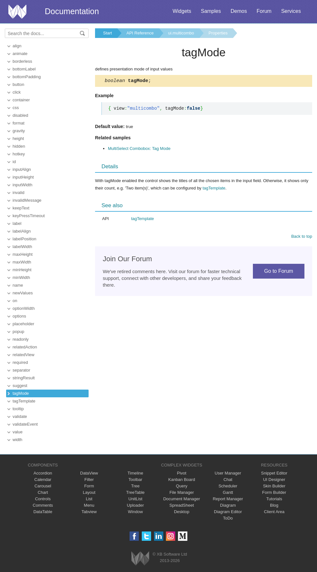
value (18, 431)
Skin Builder (274, 486)
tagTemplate (24, 401)
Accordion (43, 473)
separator (21, 370)
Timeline (135, 473)
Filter (89, 479)
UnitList (135, 498)
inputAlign (22, 169)
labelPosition (24, 238)
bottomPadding (27, 76)
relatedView (23, 354)
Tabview (89, 511)
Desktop (181, 511)
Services (291, 11)
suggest (20, 385)
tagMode (21, 393)
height (18, 138)
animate (20, 53)
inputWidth (22, 184)
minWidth (21, 277)
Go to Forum (278, 272)
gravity (19, 130)
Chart (43, 492)
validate (20, 416)
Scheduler (227, 486)
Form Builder (274, 492)
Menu (89, 505)
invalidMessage (27, 200)
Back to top (301, 237)
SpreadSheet (181, 505)
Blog (274, 505)
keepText (21, 208)
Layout (89, 492)
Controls (43, 498)
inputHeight (23, 177)
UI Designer (274, 479)
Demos (239, 11)
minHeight (22, 269)
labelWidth (22, 246)
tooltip (18, 408)
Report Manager (228, 498)
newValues (23, 293)
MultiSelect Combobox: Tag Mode (139, 149)
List (89, 498)
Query (181, 486)
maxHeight (23, 254)
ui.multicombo (181, 33)
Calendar (43, 479)
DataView (89, 473)
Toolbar (135, 479)
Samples (211, 11)
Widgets (182, 11)
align (17, 45)
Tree (135, 486)
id (14, 161)
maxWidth (22, 262)
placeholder (23, 323)
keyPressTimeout (29, 215)
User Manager (228, 473)
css (16, 107)
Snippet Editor (274, 473)
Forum (263, 11)
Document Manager (181, 498)
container (21, 99)
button (18, 84)
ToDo (228, 518)
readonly (21, 339)
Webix (140, 558)
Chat (228, 479)
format (18, 123)
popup (18, 331)
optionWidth (24, 308)
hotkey (19, 154)
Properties (217, 33)
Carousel (42, 486)
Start (107, 33)
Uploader (135, 505)
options (19, 316)
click (17, 92)
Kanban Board (181, 479)
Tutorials (274, 498)
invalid (18, 192)
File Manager (181, 492)
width (17, 439)
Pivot (181, 473)
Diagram (228, 505)
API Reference (140, 33)
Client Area (274, 511)
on (15, 300)
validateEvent (25, 424)
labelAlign (22, 231)
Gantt (228, 492)
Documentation (72, 11)
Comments (43, 505)
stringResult (24, 377)
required (20, 362)
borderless (22, 61)
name (18, 285)
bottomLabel (24, 69)
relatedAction (25, 347)
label (17, 223)
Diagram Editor (228, 511)
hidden (19, 146)
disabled (20, 115)
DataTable (43, 511)
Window (135, 511)
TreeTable (135, 492)
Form (89, 486)
